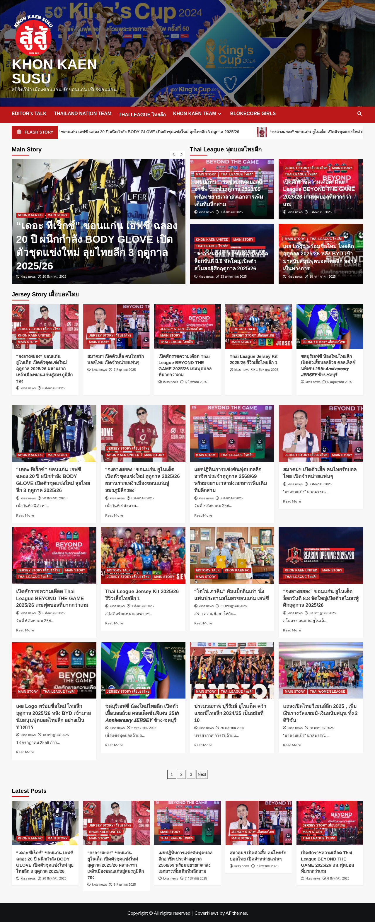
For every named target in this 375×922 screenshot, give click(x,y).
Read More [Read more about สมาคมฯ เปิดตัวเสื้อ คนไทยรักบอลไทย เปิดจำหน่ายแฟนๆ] (292, 500)
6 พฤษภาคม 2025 (339, 381)
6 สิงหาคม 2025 (320, 211)
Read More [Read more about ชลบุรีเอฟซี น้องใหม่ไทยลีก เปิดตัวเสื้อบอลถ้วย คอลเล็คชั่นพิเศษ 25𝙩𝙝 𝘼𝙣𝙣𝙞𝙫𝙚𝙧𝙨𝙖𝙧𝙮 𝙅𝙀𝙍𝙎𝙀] (114, 744)
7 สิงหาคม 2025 (231, 211)
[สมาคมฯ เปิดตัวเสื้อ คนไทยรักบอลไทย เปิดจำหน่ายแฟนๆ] (116, 326)
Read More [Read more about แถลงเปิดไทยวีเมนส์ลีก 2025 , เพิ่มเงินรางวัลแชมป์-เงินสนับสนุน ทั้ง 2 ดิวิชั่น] (292, 744)
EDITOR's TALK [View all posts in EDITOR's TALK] (243, 328)
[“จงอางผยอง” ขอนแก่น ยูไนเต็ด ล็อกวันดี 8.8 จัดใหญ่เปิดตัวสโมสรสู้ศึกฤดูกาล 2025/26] (321, 555)
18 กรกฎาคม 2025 (322, 276)
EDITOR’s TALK (29, 112)
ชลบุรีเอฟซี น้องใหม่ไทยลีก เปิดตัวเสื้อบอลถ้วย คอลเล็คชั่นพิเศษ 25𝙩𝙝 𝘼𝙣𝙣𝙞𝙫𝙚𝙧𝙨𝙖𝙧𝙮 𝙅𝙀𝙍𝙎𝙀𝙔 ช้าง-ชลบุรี (142, 713)
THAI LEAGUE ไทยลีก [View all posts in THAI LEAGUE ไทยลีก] (237, 173)
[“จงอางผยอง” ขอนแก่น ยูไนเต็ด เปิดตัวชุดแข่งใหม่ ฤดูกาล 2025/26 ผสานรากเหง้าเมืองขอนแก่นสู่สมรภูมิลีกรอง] (143, 433)
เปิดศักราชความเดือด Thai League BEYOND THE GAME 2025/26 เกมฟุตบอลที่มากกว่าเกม (52, 598)
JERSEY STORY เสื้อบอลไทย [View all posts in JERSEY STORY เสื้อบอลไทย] (306, 167)
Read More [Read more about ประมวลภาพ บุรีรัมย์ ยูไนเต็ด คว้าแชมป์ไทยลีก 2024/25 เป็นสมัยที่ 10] (203, 744)
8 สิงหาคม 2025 (53, 387)
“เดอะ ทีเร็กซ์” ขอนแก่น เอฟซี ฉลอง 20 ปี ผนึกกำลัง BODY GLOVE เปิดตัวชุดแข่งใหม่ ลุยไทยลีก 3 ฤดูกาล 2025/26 (157, 132)
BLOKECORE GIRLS (253, 112)
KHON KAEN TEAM (198, 113)
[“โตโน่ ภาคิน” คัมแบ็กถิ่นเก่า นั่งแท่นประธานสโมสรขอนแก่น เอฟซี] (232, 555)
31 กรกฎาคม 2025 (233, 605)
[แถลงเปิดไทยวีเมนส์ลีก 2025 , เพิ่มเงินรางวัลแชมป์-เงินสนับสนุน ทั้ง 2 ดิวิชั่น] (321, 670)
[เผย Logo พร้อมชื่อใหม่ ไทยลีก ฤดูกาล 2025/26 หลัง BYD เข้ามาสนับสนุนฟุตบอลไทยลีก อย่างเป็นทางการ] (54, 670)
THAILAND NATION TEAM (82, 112)
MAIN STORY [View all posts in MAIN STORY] (57, 214)
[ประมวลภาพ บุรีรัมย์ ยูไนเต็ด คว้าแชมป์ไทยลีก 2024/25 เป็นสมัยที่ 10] (232, 670)
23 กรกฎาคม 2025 (233, 276)
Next (202, 773)
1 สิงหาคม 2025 (267, 369)
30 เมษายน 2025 (232, 727)
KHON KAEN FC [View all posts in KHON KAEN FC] (30, 214)
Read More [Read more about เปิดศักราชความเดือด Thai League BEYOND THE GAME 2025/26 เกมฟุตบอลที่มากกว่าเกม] (25, 629)
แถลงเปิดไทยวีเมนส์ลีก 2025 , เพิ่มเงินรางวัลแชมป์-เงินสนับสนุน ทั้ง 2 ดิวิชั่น (320, 713)
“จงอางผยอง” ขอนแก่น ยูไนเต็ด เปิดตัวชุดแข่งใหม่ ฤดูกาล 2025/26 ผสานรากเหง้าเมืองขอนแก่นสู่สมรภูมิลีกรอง (44, 368)
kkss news (28, 276)
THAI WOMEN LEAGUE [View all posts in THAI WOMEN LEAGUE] (327, 691)
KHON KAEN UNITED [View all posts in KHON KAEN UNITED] (212, 239)
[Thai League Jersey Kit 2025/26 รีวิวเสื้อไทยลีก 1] (143, 555)
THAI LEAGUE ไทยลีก (142, 114)
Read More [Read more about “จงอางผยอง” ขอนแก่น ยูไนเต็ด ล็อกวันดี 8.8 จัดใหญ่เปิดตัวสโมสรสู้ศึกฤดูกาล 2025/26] (292, 629)
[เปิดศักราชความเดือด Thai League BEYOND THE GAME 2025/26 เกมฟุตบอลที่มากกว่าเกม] (54, 555)
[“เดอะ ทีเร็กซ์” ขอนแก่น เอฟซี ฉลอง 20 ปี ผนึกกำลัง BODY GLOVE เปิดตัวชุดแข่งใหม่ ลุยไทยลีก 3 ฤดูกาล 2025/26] (54, 433)
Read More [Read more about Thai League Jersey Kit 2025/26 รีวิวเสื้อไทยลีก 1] (114, 622)
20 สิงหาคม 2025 (54, 276)
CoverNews (207, 912)
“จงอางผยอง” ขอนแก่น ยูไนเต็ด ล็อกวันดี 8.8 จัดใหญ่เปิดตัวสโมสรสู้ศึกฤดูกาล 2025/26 (231, 260)
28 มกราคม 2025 (321, 727)
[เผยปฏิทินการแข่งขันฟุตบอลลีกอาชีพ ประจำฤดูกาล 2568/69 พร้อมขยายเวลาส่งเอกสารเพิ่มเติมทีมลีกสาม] (232, 433)
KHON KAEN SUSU (54, 71)
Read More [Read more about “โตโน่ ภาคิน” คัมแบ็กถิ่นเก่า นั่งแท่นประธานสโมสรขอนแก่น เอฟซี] (203, 622)
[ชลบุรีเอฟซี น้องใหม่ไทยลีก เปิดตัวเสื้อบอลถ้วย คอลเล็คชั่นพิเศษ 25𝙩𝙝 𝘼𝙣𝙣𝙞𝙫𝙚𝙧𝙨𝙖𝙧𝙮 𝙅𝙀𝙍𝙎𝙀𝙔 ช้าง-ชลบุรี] (329, 326)
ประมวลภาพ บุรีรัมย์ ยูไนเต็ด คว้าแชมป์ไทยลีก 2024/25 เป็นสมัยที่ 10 (230, 713)
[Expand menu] (219, 113)
